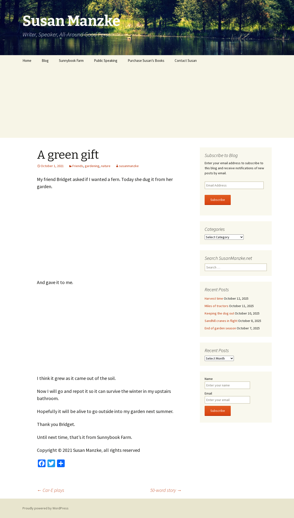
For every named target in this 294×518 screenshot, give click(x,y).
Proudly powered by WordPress (46, 508)
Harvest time (214, 298)
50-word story (166, 490)
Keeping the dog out (219, 313)
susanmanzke (129, 166)
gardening (92, 166)
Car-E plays (50, 490)
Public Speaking (105, 60)
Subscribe (217, 200)
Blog (45, 60)
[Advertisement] (147, 101)
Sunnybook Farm (71, 60)
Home (27, 60)
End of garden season (220, 328)
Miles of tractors (216, 306)
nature (105, 166)
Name (209, 379)
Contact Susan (186, 60)
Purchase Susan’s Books (146, 60)
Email (208, 393)
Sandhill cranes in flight (221, 321)
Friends (77, 166)
